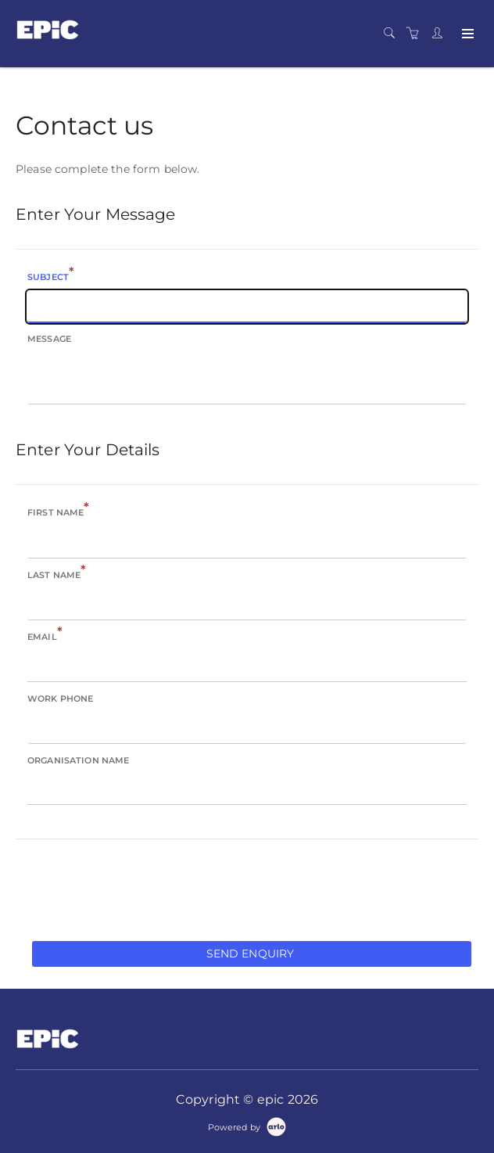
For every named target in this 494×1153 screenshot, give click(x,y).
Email (45, 635)
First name (58, 511)
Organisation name (78, 760)
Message (49, 338)
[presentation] (134, 888)
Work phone (60, 698)
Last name (56, 573)
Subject (50, 275)
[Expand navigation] (466, 34)
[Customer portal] (441, 34)
